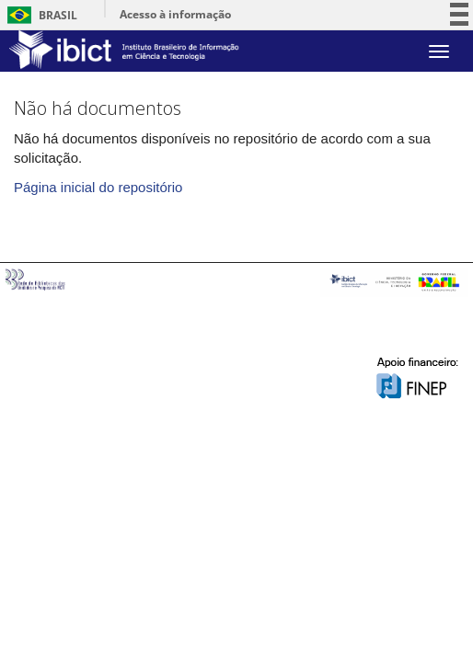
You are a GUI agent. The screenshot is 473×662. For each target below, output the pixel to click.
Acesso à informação (175, 14)
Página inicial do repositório (98, 187)
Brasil (39, 15)
